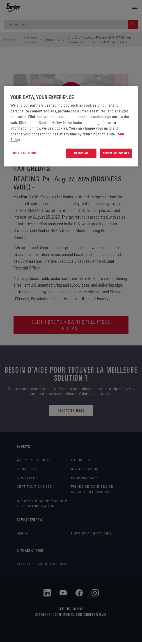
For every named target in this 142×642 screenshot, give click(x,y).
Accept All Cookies (116, 153)
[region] (71, 126)
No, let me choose (25, 153)
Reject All (81, 153)
